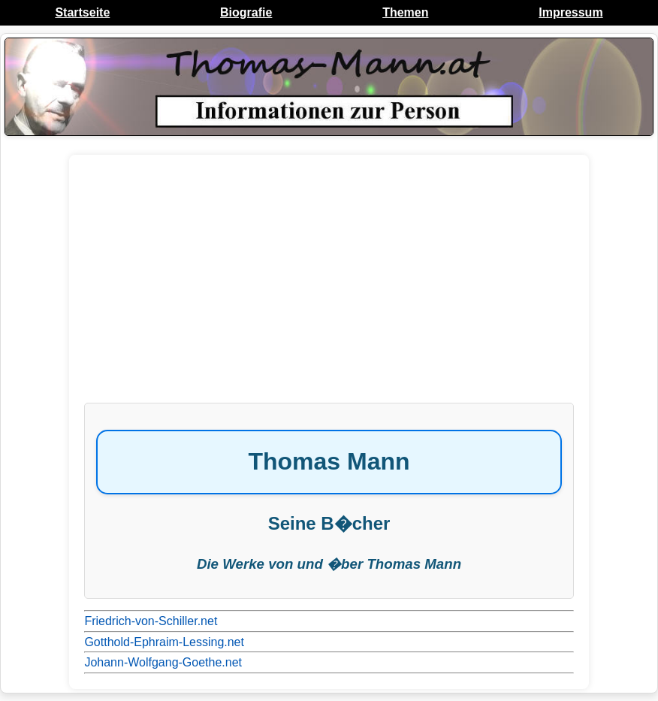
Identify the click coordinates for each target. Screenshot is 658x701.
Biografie (246, 12)
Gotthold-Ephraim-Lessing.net (164, 642)
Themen (405, 12)
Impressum (570, 12)
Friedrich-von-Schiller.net (150, 621)
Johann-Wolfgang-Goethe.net (163, 662)
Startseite (82, 12)
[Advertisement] (329, 286)
